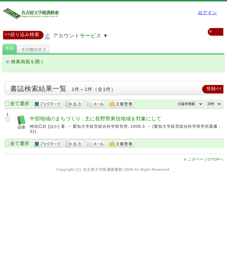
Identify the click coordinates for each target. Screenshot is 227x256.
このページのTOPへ (206, 159)
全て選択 (19, 103)
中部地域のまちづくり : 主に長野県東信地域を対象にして (95, 118)
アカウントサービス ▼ (75, 36)
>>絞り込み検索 (22, 34)
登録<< (214, 88)
